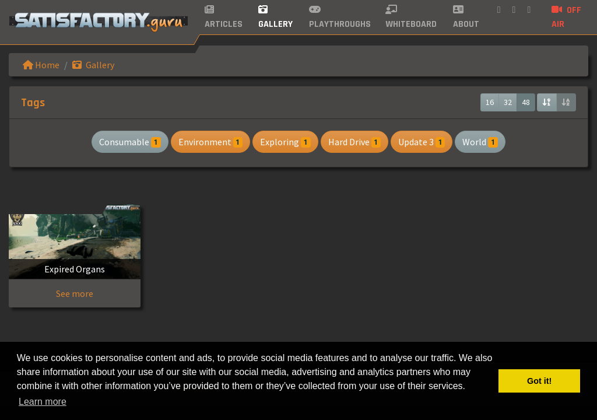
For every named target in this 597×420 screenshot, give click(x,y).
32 (508, 102)
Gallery (93, 64)
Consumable (129, 142)
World (479, 142)
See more (74, 293)
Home (41, 64)
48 (526, 102)
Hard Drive (354, 142)
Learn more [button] (42, 402)
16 (490, 102)
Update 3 (421, 142)
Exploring (285, 142)
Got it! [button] (539, 381)
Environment (210, 142)
